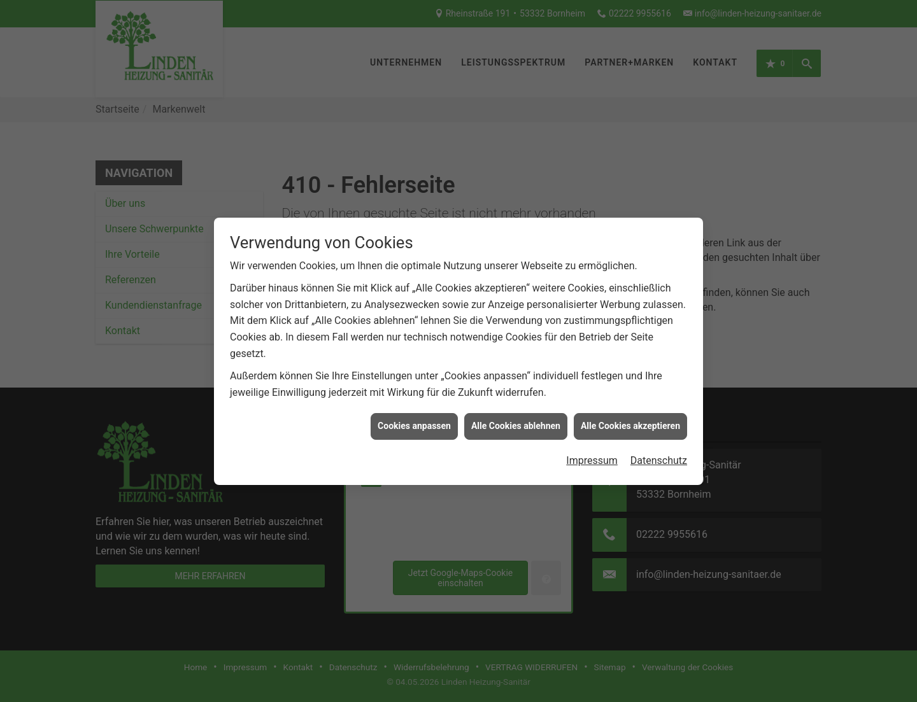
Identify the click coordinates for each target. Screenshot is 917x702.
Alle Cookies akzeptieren (630, 423)
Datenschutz (658, 457)
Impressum (592, 457)
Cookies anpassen (414, 423)
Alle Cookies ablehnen (515, 423)
